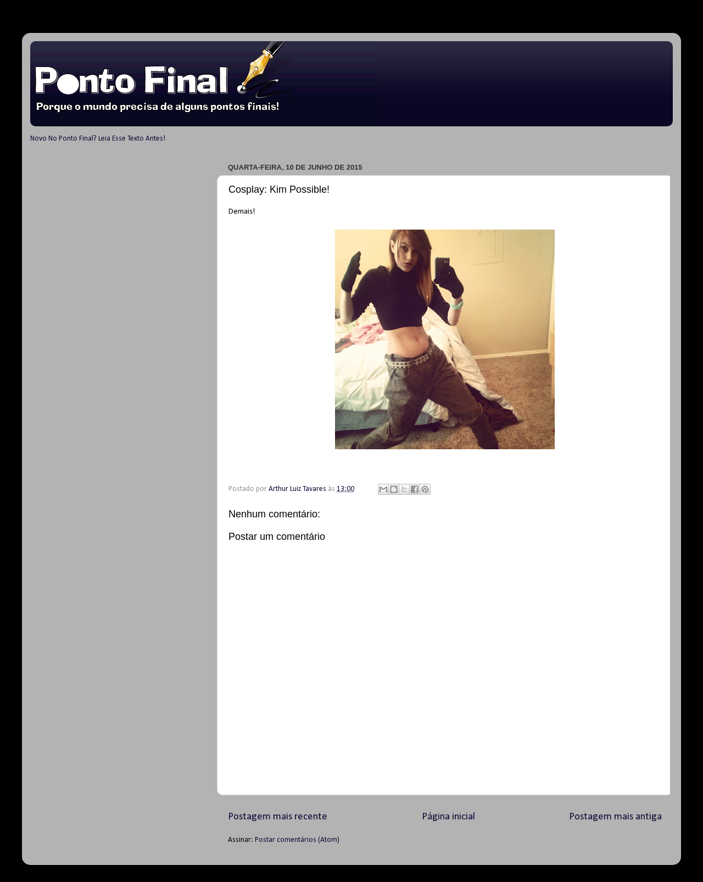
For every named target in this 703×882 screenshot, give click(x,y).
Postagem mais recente (277, 817)
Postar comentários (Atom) (297, 840)
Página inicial (448, 817)
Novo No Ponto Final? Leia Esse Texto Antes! (97, 138)
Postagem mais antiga (615, 817)
